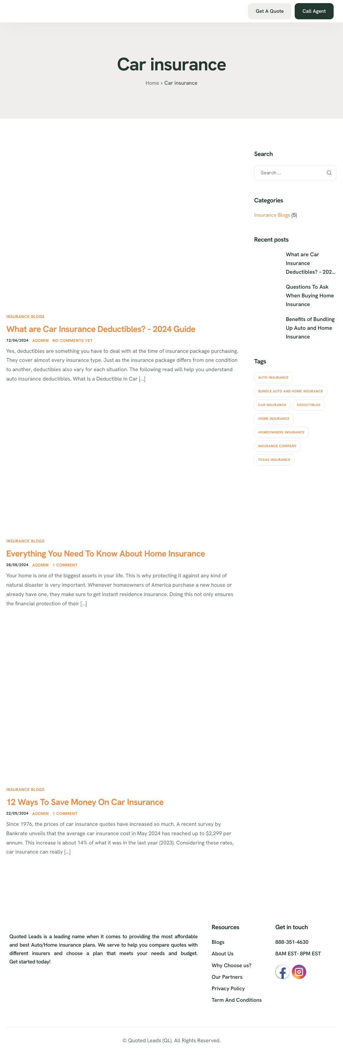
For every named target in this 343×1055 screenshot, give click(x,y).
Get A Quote (270, 11)
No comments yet (73, 341)
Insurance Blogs (25, 316)
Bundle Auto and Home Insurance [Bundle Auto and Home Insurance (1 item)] (290, 389)
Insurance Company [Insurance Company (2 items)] (277, 444)
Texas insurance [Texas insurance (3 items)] (274, 458)
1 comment (66, 567)
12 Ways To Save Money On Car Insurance (96, 804)
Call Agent (314, 11)
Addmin (41, 341)
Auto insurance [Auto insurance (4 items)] (273, 375)
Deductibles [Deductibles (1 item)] (308, 403)
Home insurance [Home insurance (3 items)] (274, 416)
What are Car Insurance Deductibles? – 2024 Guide (114, 329)
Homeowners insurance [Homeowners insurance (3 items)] (281, 430)
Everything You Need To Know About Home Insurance (120, 555)
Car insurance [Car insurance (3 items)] (272, 403)
